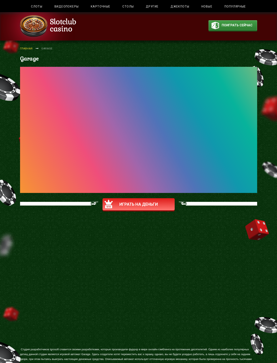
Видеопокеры (67, 6)
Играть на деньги (131, 204)
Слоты (36, 6)
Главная (26, 48)
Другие (152, 6)
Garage (46, 48)
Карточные (100, 6)
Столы (128, 6)
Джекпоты (180, 6)
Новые (206, 6)
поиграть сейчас (232, 26)
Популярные (235, 6)
